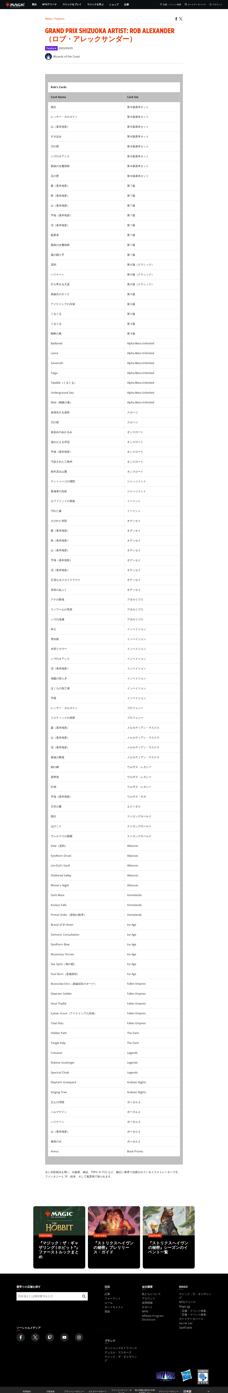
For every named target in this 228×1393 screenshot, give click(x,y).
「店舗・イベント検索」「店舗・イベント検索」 (194, 1312)
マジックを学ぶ (95, 4)
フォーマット (113, 1298)
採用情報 (147, 1303)
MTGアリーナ (49, 4)
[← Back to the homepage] (15, 4)
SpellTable (185, 1327)
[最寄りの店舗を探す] (84, 1296)
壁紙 (107, 1311)
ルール (109, 1303)
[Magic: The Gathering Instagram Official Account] (79, 1337)
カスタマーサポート (98, 1391)
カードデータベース (195, 4)
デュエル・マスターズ (118, 1352)
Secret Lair (186, 1323)
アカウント (215, 4)
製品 (34, 4)
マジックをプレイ (72, 4)
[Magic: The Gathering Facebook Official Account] (20, 1337)
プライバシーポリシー (74, 1391)
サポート (147, 1307)
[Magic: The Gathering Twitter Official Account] (35, 1337)
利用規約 (27, 1391)
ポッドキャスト (114, 1307)
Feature (59, 19)
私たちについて (151, 1294)
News (48, 19)
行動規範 (51, 1391)
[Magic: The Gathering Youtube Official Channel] (64, 1337)
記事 (126, 4)
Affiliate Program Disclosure (153, 1317)
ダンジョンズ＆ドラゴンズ (121, 1348)
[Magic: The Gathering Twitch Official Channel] (50, 1337)
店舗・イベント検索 (170, 4)
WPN (145, 1311)
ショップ (114, 4)
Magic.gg (184, 1306)
